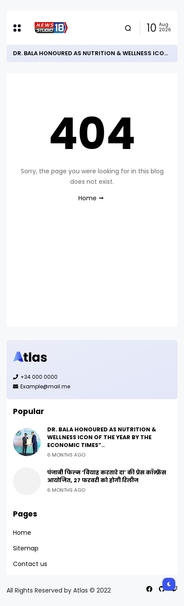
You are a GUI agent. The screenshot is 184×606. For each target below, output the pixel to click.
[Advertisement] (92, 272)
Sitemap (26, 548)
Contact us (30, 564)
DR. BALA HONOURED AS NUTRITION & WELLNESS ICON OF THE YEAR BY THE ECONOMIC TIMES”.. (101, 437)
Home (87, 198)
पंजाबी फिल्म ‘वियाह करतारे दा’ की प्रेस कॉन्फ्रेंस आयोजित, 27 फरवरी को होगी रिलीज (106, 476)
